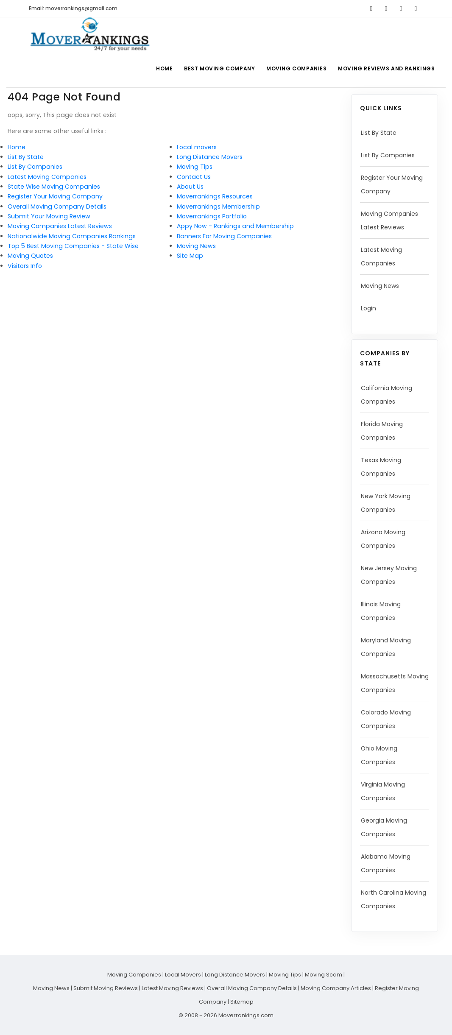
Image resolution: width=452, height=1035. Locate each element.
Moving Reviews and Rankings (386, 68)
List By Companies (35, 166)
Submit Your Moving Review (49, 216)
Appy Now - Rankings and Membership (235, 226)
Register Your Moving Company (55, 196)
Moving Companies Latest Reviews (60, 226)
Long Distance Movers (210, 157)
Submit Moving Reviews (105, 988)
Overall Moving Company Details (57, 206)
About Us (190, 186)
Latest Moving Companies (47, 177)
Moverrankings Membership (218, 206)
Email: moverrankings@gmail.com (73, 8)
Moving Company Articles (336, 988)
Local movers (197, 147)
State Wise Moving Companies (54, 186)
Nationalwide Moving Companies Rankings (72, 236)
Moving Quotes (30, 255)
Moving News (196, 246)
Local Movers (183, 975)
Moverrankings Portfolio (212, 216)
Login (369, 308)
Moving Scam (323, 975)
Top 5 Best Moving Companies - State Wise (73, 246)
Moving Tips (194, 166)
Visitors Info (25, 266)
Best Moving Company (216, 68)
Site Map (190, 255)
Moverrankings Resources (215, 196)
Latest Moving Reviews (172, 988)
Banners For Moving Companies (224, 236)
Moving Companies (295, 68)
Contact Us (194, 177)
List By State (26, 157)
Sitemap (242, 1002)
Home (159, 68)
